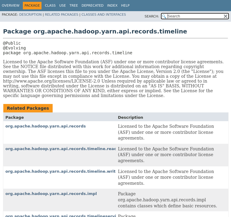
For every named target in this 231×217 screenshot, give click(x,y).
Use (62, 6)
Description (30, 15)
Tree (73, 6)
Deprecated (92, 6)
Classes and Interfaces (104, 15)
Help (125, 6)
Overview (11, 6)
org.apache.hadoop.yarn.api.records (45, 126)
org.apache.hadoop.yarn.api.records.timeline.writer (62, 171)
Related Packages (61, 15)
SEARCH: (152, 16)
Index (112, 6)
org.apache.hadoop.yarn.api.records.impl (51, 193)
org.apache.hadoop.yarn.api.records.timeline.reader (63, 148)
